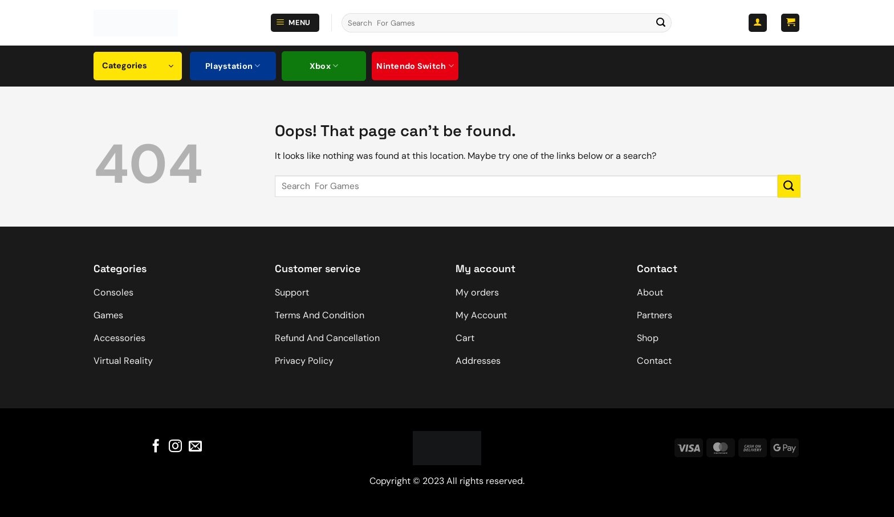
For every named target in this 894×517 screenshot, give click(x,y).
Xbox (324, 65)
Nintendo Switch (415, 65)
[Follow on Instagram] (175, 446)
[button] (295, 23)
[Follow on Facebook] (155, 446)
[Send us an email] (195, 446)
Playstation (233, 65)
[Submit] (660, 22)
